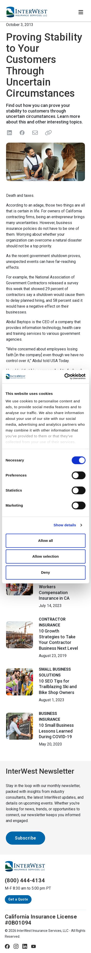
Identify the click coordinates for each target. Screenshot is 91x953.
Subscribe (25, 837)
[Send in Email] (34, 133)
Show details (65, 525)
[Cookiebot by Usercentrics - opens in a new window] (64, 376)
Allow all (45, 540)
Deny (45, 572)
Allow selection (45, 556)
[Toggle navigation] (81, 12)
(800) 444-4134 (25, 880)
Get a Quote (18, 899)
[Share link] (47, 133)
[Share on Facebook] (22, 133)
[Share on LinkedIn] (9, 133)
